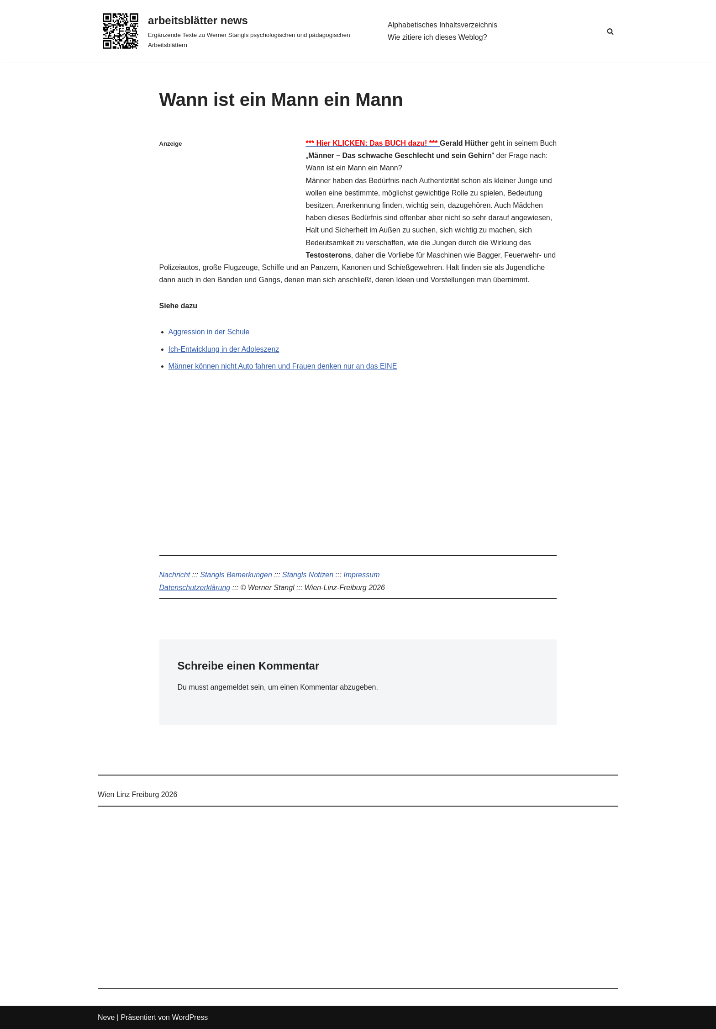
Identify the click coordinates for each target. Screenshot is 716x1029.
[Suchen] (610, 31)
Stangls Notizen (307, 575)
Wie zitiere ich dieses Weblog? (437, 37)
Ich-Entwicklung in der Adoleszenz (223, 349)
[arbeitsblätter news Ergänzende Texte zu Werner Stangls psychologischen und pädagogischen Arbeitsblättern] (235, 31)
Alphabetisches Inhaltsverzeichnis (442, 25)
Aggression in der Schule (209, 332)
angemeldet (230, 687)
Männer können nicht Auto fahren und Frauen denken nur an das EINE (282, 366)
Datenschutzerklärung (195, 587)
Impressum (361, 575)
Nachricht (174, 575)
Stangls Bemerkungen (236, 575)
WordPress (190, 1017)
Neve (106, 1017)
